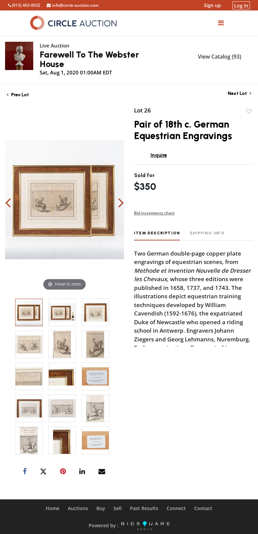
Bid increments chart (154, 213)
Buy (100, 508)
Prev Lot (18, 95)
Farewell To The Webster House (89, 59)
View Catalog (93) (219, 56)
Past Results (144, 508)
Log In (241, 5)
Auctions (78, 508)
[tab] (157, 235)
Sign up (212, 5)
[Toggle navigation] (221, 23)
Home (52, 508)
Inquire (158, 155)
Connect (176, 508)
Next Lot (239, 93)
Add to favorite (249, 111)
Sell (118, 508)
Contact (203, 508)
